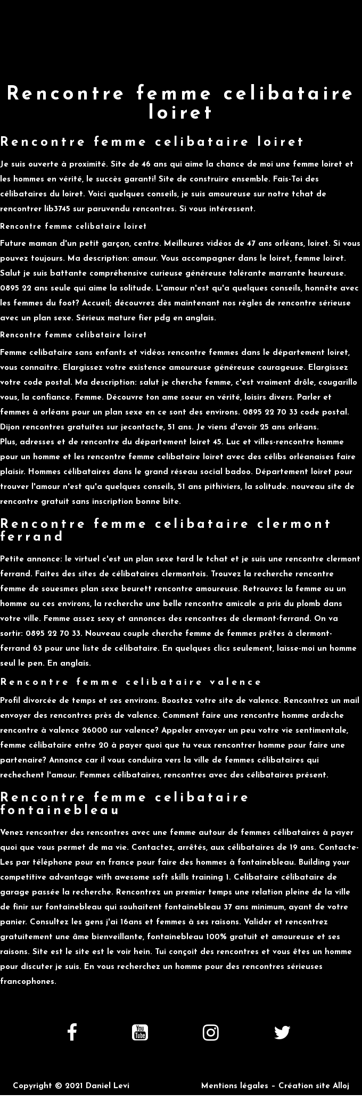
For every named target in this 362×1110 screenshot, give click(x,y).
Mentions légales (234, 1086)
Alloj (341, 1086)
